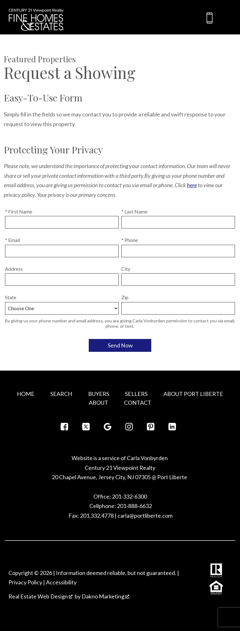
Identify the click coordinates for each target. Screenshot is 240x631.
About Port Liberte (193, 393)
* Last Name (134, 211)
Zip (124, 297)
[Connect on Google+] (107, 428)
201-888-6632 (134, 505)
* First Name (18, 211)
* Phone (129, 240)
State (10, 297)
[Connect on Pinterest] (150, 428)
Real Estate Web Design (40, 596)
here (192, 185)
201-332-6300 (129, 496)
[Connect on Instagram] (129, 428)
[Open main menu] (226, 18)
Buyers (98, 393)
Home (25, 393)
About (98, 402)
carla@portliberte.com (145, 515)
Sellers (136, 393)
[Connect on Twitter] (86, 428)
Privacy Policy (25, 582)
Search (61, 393)
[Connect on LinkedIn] (172, 428)
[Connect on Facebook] (64, 428)
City (125, 269)
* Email (12, 240)
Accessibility (61, 582)
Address (14, 269)
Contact (137, 402)
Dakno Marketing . (106, 596)
